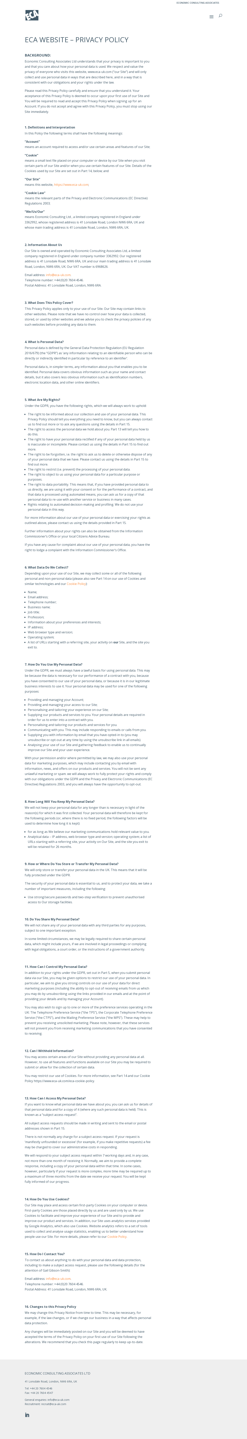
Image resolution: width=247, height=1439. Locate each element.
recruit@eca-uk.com (53, 1404)
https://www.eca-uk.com (71, 185)
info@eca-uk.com (58, 275)
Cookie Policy (76, 584)
